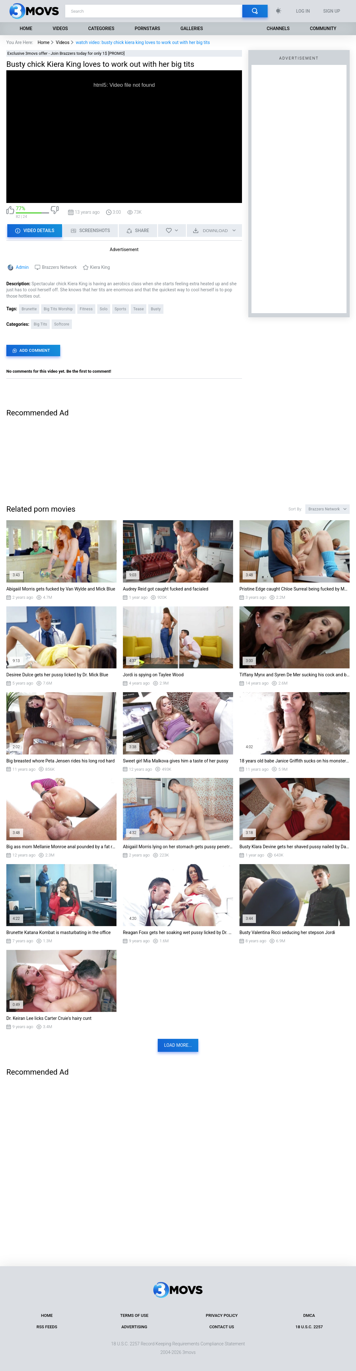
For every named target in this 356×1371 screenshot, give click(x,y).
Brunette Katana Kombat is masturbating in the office (58, 932)
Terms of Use (134, 1315)
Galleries (192, 28)
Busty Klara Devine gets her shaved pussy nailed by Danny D (294, 846)
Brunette (29, 309)
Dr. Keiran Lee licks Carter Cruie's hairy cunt (49, 1018)
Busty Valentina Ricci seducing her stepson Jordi (287, 932)
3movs (189, 1352)
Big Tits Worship (58, 309)
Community (323, 28)
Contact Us (221, 1326)
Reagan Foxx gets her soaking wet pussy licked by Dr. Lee (178, 932)
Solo (104, 309)
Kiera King (100, 267)
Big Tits (40, 324)
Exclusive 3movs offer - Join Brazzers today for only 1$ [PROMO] (66, 53)
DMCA (309, 1315)
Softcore (61, 324)
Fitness (86, 309)
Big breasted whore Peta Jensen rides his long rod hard (60, 760)
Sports (120, 309)
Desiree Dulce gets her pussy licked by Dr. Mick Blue (57, 674)
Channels (278, 28)
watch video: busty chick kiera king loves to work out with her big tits (143, 42)
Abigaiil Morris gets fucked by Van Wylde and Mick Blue (60, 588)
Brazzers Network (59, 267)
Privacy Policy (222, 1315)
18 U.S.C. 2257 (309, 1326)
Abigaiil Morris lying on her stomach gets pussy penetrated (178, 846)
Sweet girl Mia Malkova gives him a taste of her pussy (175, 760)
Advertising (134, 1326)
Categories (101, 28)
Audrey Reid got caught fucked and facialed (165, 588)
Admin (22, 267)
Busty (156, 309)
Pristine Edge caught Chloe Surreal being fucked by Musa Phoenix (294, 588)
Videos (60, 28)
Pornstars (147, 28)
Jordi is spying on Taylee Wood (153, 674)
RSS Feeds (46, 1326)
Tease (138, 309)
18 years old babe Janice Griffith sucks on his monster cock (294, 760)
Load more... (178, 1045)
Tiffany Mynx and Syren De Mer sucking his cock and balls (294, 674)
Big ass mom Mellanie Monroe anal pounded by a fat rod (61, 846)
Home (26, 28)
